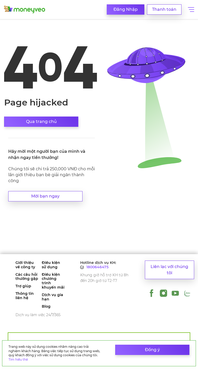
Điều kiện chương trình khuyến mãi (53, 281)
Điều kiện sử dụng (51, 265)
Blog (46, 306)
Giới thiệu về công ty (25, 265)
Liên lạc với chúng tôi (169, 269)
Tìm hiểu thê (18, 359)
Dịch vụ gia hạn (52, 297)
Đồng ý (152, 349)
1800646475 (97, 267)
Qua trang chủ (41, 121)
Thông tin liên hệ (24, 295)
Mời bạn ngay (45, 196)
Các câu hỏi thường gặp (26, 276)
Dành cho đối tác (99, 338)
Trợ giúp (23, 286)
